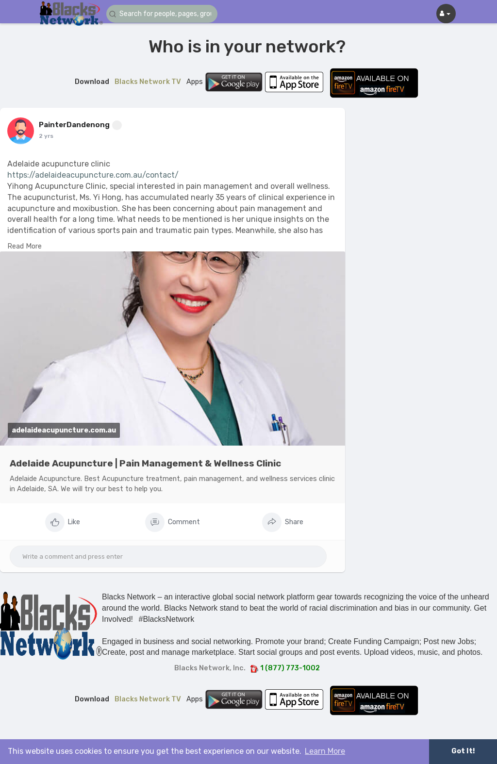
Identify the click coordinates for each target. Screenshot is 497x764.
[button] (164, 14)
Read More (24, 246)
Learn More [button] (325, 751)
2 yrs (46, 136)
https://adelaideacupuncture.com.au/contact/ (93, 175)
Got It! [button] (463, 751)
